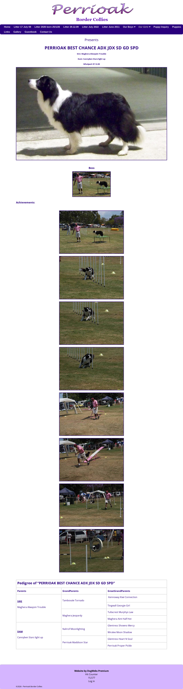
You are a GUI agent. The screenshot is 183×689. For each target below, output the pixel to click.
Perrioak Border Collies (32, 686)
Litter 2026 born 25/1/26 (47, 27)
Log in (91, 681)
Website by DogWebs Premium (91, 670)
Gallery (17, 32)
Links (7, 32)
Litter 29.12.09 (71, 27)
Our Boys (130, 26)
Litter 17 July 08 (22, 27)
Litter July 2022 (90, 27)
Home (7, 27)
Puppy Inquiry (161, 27)
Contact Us (46, 32)
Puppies (176, 27)
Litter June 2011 (111, 27)
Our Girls (145, 26)
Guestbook (31, 32)
